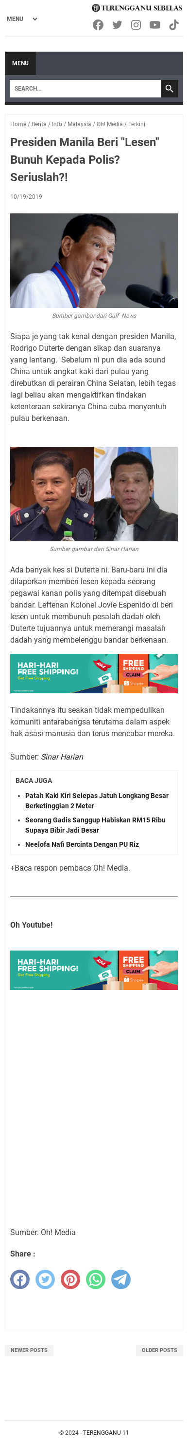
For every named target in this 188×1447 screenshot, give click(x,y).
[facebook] (20, 1279)
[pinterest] (70, 1279)
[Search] (85, 88)
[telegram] (121, 1279)
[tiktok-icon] (174, 25)
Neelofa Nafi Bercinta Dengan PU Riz (82, 844)
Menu (20, 63)
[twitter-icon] (117, 25)
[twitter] (45, 1279)
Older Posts (159, 1350)
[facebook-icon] (98, 25)
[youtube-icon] (155, 25)
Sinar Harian (62, 757)
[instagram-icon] (136, 25)
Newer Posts (29, 1350)
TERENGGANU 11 (106, 1432)
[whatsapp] (95, 1279)
